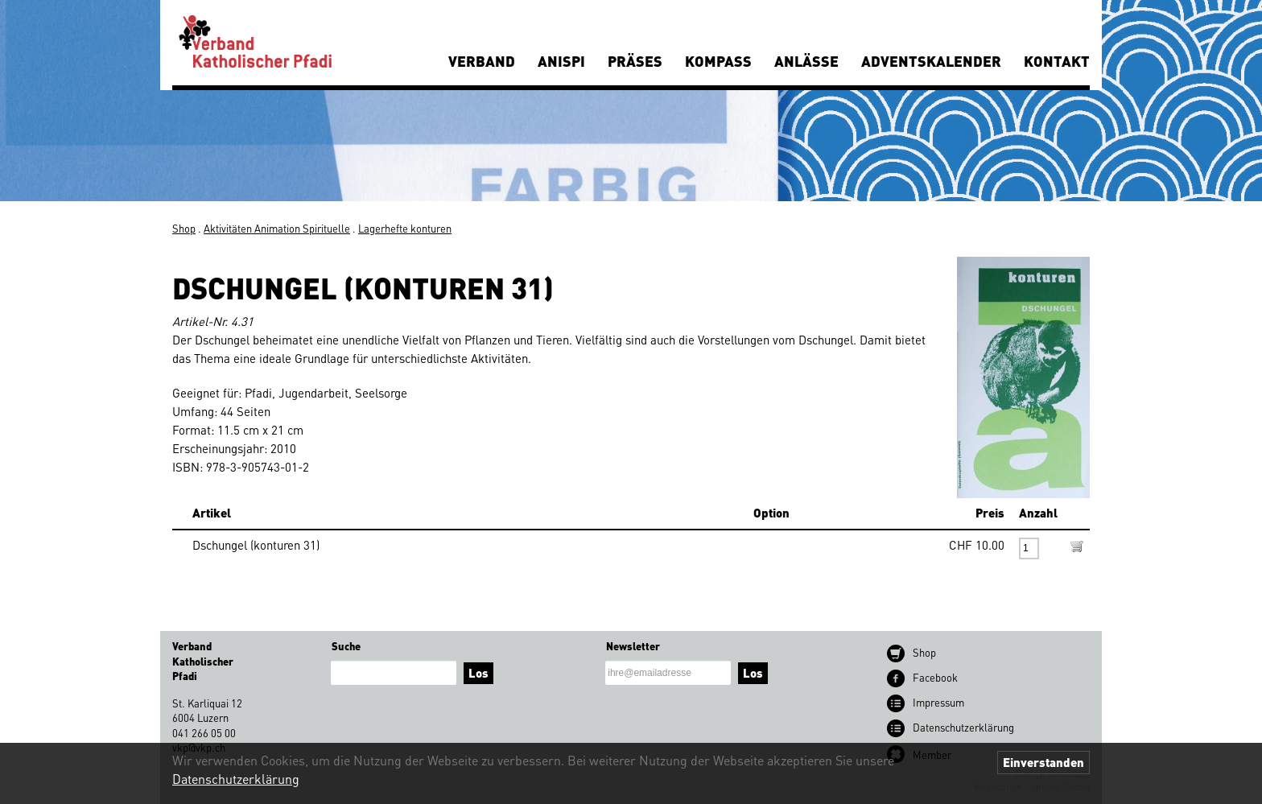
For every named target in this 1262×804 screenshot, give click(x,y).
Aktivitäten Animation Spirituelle (277, 228)
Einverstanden (1043, 762)
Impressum (938, 702)
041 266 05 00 (204, 733)
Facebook (935, 677)
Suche (346, 646)
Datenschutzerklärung (235, 778)
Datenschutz (963, 727)
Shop (184, 228)
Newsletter (633, 646)
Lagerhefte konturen (405, 228)
